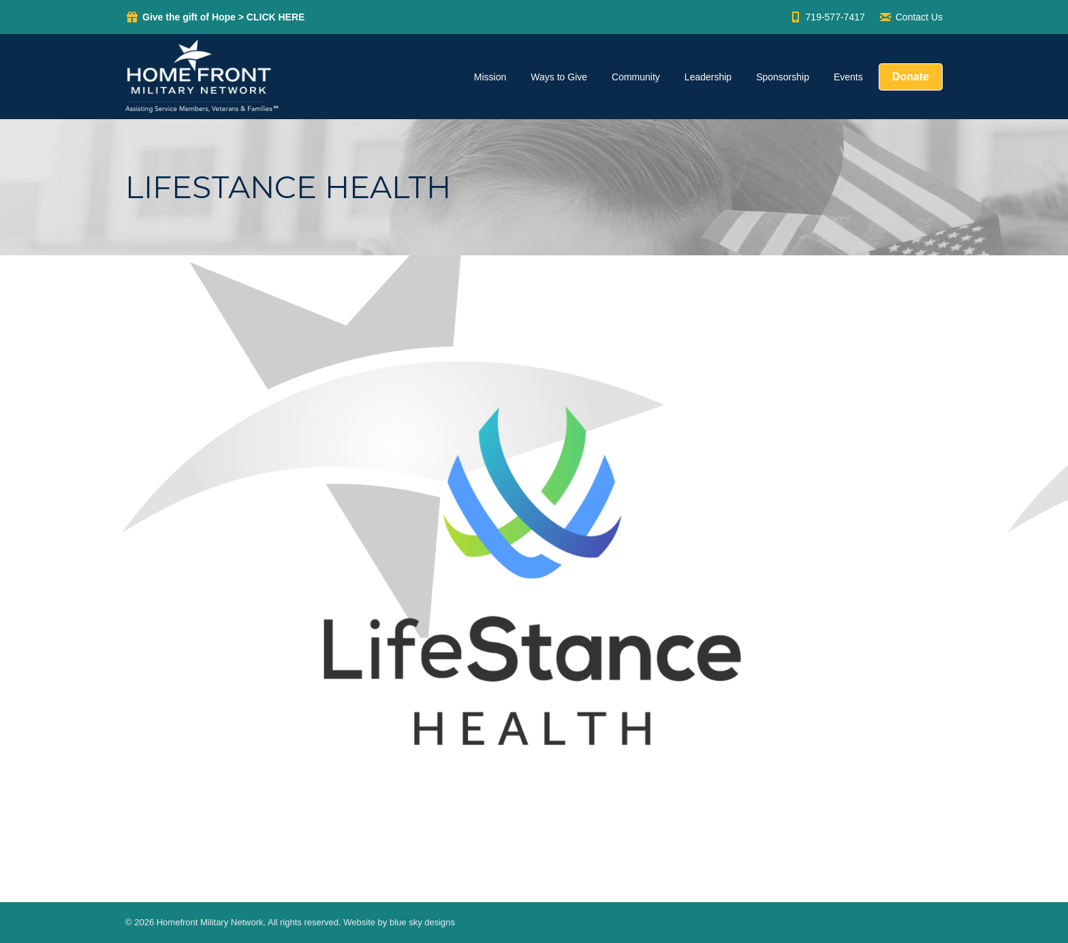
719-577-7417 (827, 17)
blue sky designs (422, 922)
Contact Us (911, 17)
